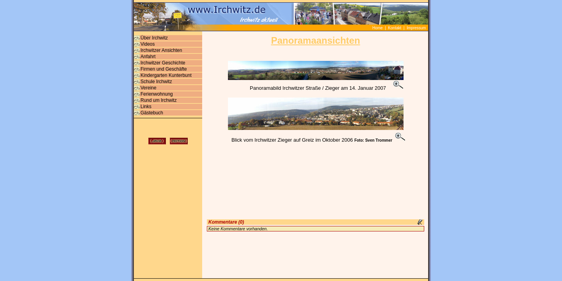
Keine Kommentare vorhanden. (238, 228)
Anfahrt (148, 56)
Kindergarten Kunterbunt (166, 75)
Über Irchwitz (154, 38)
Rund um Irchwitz (158, 100)
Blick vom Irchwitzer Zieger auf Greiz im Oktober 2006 (292, 140)
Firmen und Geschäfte (163, 69)
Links (145, 106)
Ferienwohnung (156, 94)
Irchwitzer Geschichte (162, 63)
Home (378, 28)
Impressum (416, 28)
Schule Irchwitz (156, 81)
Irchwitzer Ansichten (161, 50)
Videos (147, 44)
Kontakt (395, 28)
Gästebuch (151, 113)
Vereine (148, 88)
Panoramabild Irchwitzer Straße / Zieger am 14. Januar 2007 (319, 88)
